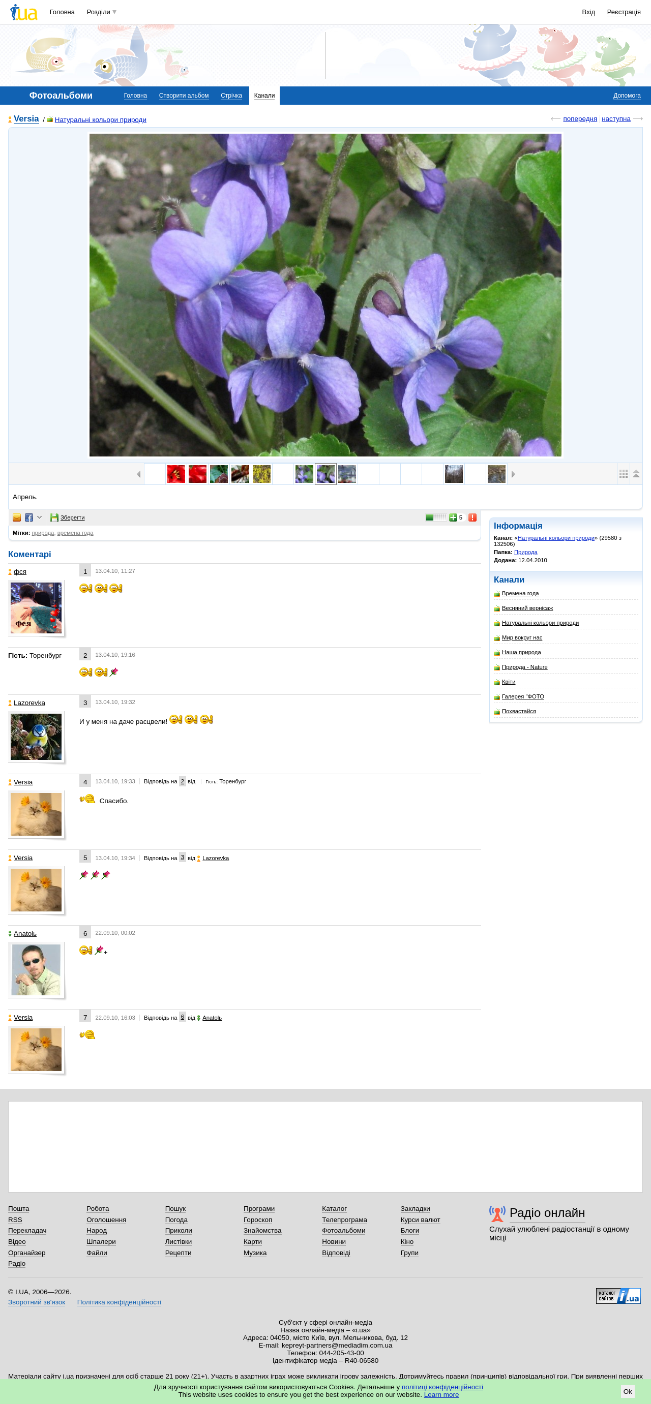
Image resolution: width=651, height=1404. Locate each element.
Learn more (441, 1394)
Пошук (175, 1208)
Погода (176, 1220)
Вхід (589, 12)
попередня (580, 119)
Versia (26, 119)
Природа (526, 552)
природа (43, 533)
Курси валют (420, 1220)
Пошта (18, 1208)
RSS (15, 1220)
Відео (17, 1241)
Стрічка (231, 95)
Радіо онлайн (547, 1212)
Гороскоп (258, 1220)
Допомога (627, 95)
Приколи (178, 1230)
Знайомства (263, 1230)
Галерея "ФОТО (519, 696)
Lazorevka (26, 703)
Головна (62, 12)
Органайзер (26, 1253)
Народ (96, 1230)
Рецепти (178, 1253)
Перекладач (27, 1230)
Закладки (415, 1208)
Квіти (505, 682)
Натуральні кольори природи (96, 120)
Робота (97, 1208)
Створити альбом (184, 95)
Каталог (334, 1208)
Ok (628, 1391)
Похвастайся (515, 711)
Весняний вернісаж (523, 608)
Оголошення (106, 1220)
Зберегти (67, 517)
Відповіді (336, 1253)
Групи (410, 1253)
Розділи (98, 12)
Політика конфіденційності (119, 1302)
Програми (259, 1208)
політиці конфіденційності (442, 1387)
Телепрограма (344, 1220)
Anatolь (22, 933)
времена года (75, 533)
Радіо (16, 1263)
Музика (255, 1253)
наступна (616, 119)
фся (17, 571)
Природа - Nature (521, 667)
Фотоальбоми (343, 1230)
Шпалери (100, 1241)
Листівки (178, 1241)
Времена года (516, 593)
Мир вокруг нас (518, 637)
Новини (334, 1241)
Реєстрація (624, 12)
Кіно (407, 1241)
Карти (253, 1241)
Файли (96, 1253)
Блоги (410, 1230)
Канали (264, 95)
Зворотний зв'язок (36, 1302)
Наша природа (517, 652)
